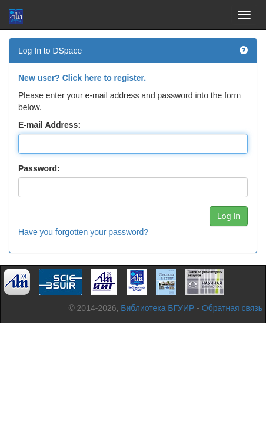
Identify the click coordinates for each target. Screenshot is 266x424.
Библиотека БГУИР (157, 308)
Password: (39, 168)
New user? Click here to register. (82, 77)
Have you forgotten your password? (83, 232)
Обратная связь (232, 308)
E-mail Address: (49, 125)
